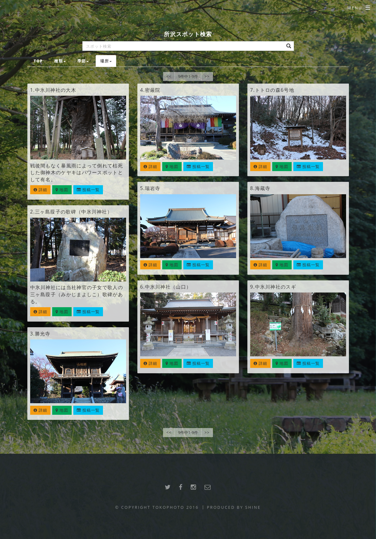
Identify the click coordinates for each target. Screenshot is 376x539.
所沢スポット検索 (188, 34)
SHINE (253, 507)
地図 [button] (62, 189)
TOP (38, 61)
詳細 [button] (40, 189)
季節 (83, 61)
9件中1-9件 (188, 76)
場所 (106, 61)
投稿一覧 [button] (88, 189)
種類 (60, 61)
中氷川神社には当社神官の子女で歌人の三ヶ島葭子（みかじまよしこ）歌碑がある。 (76, 294)
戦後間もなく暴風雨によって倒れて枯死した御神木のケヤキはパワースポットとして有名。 (76, 172)
